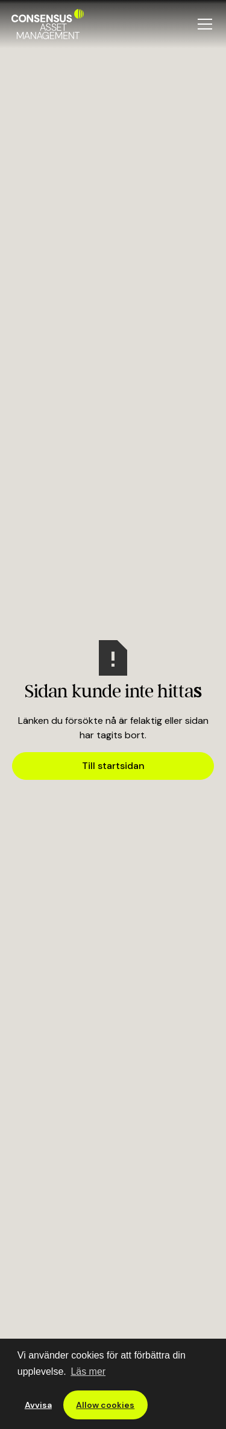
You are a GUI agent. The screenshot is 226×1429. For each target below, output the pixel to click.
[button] (202, 24)
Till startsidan (113, 765)
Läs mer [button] (88, 1371)
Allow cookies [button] (105, 1404)
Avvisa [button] (38, 1404)
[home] (47, 24)
